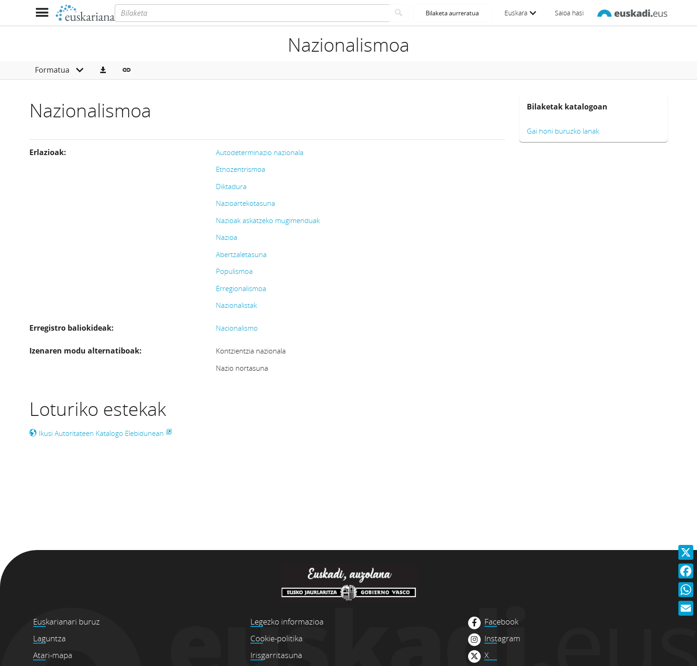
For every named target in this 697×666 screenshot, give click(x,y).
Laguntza (49, 638)
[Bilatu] (398, 13)
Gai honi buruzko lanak (563, 131)
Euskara (520, 12)
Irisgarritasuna (276, 655)
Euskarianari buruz (66, 621)
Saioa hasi (569, 12)
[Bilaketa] (252, 13)
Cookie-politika (276, 638)
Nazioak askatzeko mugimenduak (268, 220)
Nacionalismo (237, 328)
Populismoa (234, 271)
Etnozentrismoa (240, 169)
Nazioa (226, 237)
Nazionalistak (236, 305)
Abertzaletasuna (241, 254)
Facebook (501, 621)
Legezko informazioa (287, 621)
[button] (103, 70)
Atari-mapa (52, 655)
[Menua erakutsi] (42, 13)
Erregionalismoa (241, 288)
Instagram (502, 638)
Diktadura (231, 186)
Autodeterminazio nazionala (260, 152)
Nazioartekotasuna (245, 203)
